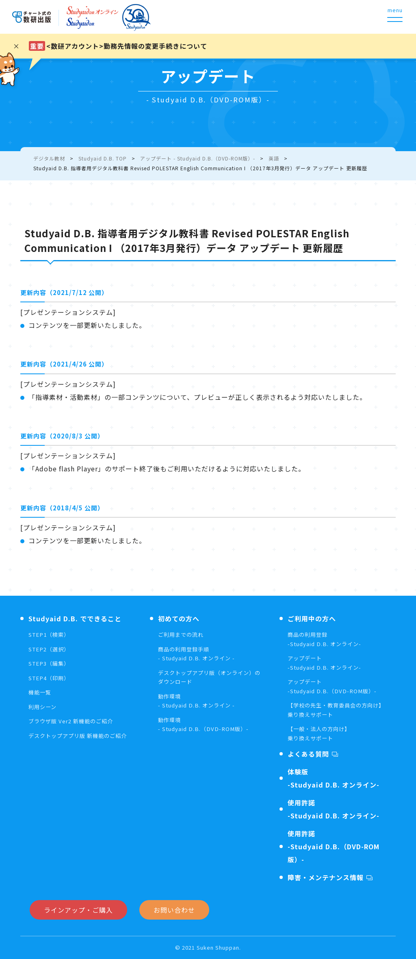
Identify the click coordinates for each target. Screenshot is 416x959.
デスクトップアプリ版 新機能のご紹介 (81, 735)
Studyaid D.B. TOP (102, 158)
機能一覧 (40, 692)
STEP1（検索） (50, 634)
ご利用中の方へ (312, 618)
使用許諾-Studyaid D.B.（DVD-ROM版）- (333, 846)
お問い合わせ (174, 910)
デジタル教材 (49, 158)
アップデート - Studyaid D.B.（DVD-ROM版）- (197, 158)
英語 (274, 158)
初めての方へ (178, 618)
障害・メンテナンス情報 (326, 877)
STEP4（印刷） (50, 678)
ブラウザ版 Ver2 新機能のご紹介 (73, 721)
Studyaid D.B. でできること (74, 618)
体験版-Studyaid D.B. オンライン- (333, 778)
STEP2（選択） (50, 649)
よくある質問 (308, 754)
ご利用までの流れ (182, 634)
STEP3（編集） (50, 663)
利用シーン (43, 707)
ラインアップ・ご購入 (78, 910)
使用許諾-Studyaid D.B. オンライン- (333, 809)
